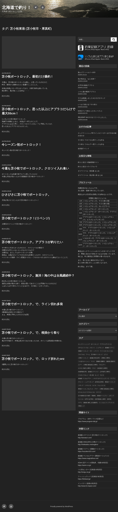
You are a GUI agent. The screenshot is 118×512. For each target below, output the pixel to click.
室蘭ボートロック (83, 351)
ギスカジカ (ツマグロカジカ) (86, 392)
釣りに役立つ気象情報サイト (88, 162)
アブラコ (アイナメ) (105, 344)
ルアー (80, 364)
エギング (111, 395)
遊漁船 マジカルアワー (84, 378)
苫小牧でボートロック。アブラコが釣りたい (32, 242)
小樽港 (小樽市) (105, 358)
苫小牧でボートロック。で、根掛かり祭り (31, 332)
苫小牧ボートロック (97, 354)
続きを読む (6, 96)
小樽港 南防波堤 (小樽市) (90, 364)
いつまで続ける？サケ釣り (87, 104)
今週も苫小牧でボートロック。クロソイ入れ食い (35, 168)
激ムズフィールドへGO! (86, 72)
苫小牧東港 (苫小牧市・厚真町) (87, 395)
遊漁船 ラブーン (109, 347)
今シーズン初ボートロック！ (21, 144)
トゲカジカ (88, 385)
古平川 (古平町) (89, 399)
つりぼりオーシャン (84, 361)
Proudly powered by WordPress (61, 506)
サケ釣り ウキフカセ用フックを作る (91, 140)
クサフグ (98, 392)
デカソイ (80, 382)
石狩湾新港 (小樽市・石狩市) (103, 399)
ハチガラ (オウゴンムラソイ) (101, 378)
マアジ (80, 402)
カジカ (94, 385)
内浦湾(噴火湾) (82, 371)
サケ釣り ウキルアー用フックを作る (91, 144)
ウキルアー (102, 364)
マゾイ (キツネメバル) (106, 351)
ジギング (80, 385)
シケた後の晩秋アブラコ (87, 92)
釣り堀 (92, 375)
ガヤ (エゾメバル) (83, 347)
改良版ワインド (83, 148)
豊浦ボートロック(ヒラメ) (85, 389)
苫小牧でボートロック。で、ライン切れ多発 (32, 304)
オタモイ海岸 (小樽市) (84, 368)
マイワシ (112, 378)
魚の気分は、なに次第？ (87, 79)
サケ (91, 351)
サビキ (102, 375)
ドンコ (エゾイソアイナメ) (106, 402)
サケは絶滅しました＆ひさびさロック (91, 98)
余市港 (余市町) (99, 382)
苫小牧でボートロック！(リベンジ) (26, 218)
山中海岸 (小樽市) (105, 371)
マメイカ (80, 399)
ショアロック (100, 347)
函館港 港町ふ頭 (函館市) (90, 402)
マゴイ (93, 361)
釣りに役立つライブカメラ (87, 166)
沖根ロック (81, 406)
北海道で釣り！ (16, 7)
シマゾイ (96, 351)
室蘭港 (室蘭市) (100, 361)
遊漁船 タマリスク (93, 371)
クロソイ (92, 347)
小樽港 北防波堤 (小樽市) (107, 389)
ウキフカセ (81, 354)
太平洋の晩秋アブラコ (86, 85)
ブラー (96, 389)
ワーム (88, 354)
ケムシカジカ (101, 385)
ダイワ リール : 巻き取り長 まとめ (90, 175)
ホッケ (97, 375)
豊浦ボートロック (110, 382)
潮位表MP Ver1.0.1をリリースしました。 (93, 117)
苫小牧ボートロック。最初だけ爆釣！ (27, 76)
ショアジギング (89, 382)
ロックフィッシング (84, 344)
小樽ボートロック (83, 358)
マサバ (94, 368)
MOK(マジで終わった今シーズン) (90, 111)
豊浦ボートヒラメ (102, 395)
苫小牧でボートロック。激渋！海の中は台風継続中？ (38, 275)
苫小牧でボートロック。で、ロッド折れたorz (33, 358)
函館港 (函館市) (110, 361)
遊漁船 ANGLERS (95, 358)
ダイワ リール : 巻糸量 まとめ (88, 171)
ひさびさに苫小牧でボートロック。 (26, 194)
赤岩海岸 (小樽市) (102, 368)
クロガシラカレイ (83, 375)
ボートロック (95, 344)
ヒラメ (106, 354)
